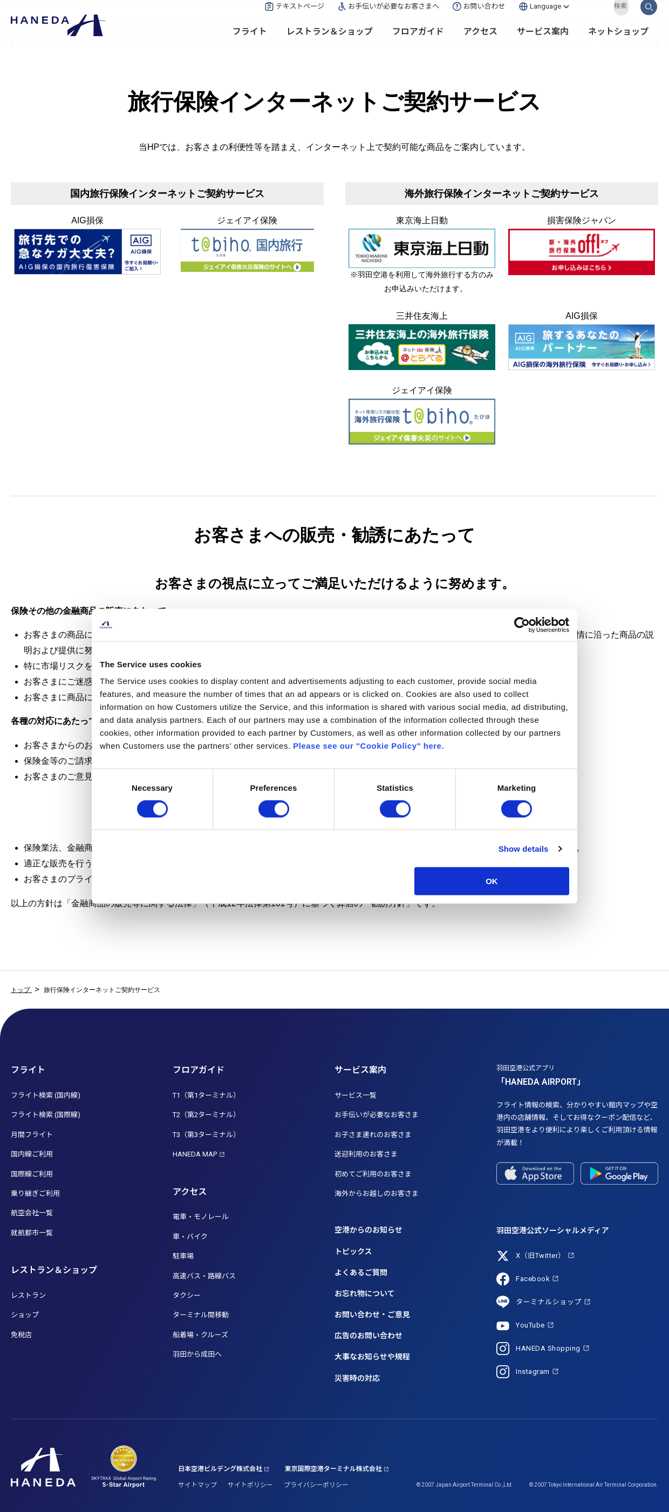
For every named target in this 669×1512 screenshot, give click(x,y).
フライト (250, 43)
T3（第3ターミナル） (206, 1135)
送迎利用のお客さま (366, 1154)
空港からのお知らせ (368, 1230)
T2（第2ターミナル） (206, 1115)
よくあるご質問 (360, 1272)
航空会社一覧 (32, 1213)
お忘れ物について (364, 1293)
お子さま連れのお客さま (373, 1135)
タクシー (187, 1295)
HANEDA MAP (195, 1154)
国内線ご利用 (32, 1154)
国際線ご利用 (32, 1174)
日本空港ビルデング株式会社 (220, 1469)
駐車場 (183, 1256)
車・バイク (190, 1237)
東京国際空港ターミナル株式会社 (333, 1469)
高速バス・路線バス (204, 1276)
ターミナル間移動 (201, 1315)
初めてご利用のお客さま (373, 1174)
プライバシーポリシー (316, 1485)
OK (492, 881)
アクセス (480, 43)
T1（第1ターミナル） (206, 1095)
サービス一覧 (355, 1095)
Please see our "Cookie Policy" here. (368, 745)
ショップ (25, 1315)
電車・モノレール (201, 1217)
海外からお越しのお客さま (376, 1193)
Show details (524, 848)
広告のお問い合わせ (368, 1335)
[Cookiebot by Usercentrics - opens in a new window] (522, 625)
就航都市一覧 (32, 1233)
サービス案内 (543, 43)
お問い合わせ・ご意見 (372, 1314)
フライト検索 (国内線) (45, 1095)
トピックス (353, 1251)
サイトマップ (197, 1485)
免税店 (21, 1335)
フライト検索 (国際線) (45, 1115)
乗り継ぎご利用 (35, 1193)
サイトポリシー (250, 1485)
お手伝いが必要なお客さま (376, 1115)
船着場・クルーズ (200, 1335)
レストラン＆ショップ (329, 43)
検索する (649, 18)
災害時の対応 (357, 1378)
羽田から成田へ (197, 1354)
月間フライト (32, 1135)
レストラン (28, 1295)
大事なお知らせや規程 (372, 1356)
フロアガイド (418, 43)
